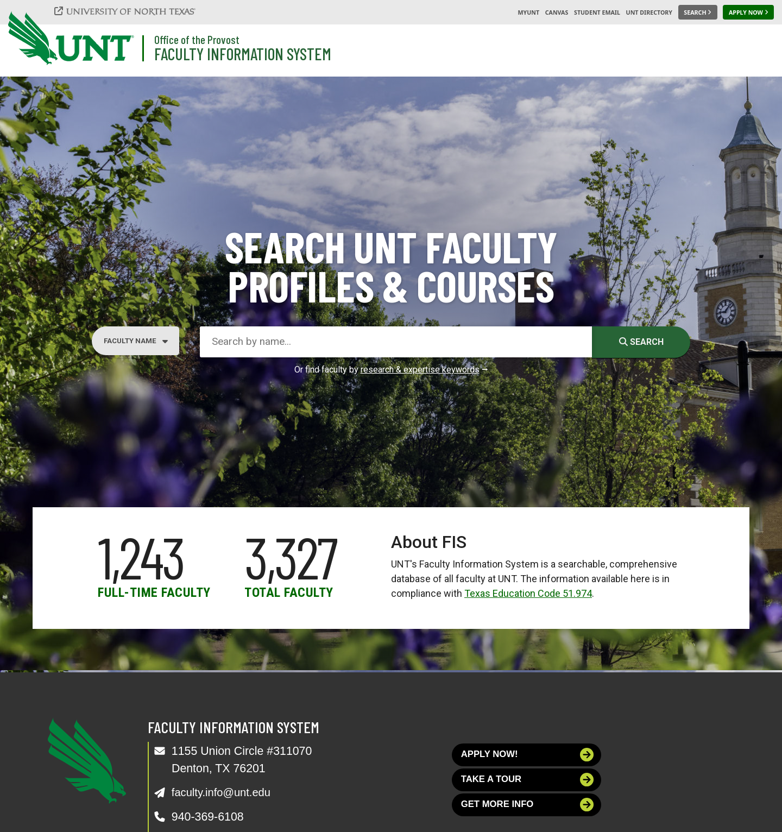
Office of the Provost (196, 39)
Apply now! (528, 755)
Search (641, 342)
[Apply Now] (748, 12)
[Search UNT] (697, 12)
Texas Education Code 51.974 (528, 593)
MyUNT (528, 12)
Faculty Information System (242, 53)
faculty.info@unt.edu (224, 792)
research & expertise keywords (420, 369)
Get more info (528, 809)
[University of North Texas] (131, 11)
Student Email (597, 12)
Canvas (557, 12)
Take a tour (528, 782)
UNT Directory (649, 12)
